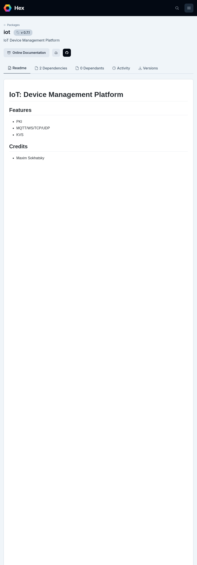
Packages (12, 25)
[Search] (177, 8)
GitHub (13, 429)
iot (7, 32)
